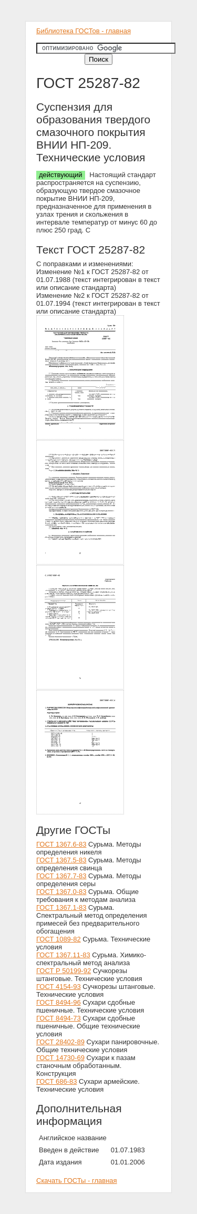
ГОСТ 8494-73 (58, 1018)
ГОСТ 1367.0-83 (61, 892)
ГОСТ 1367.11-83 (63, 955)
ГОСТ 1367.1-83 (61, 907)
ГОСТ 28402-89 (60, 1042)
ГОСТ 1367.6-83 (61, 844)
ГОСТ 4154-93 (58, 986)
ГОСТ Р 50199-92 (63, 971)
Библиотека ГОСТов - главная (83, 31)
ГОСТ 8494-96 (58, 1002)
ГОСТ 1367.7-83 (61, 876)
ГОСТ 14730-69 (60, 1058)
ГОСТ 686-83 (56, 1081)
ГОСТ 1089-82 (58, 939)
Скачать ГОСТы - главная (76, 1180)
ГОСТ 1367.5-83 (61, 860)
